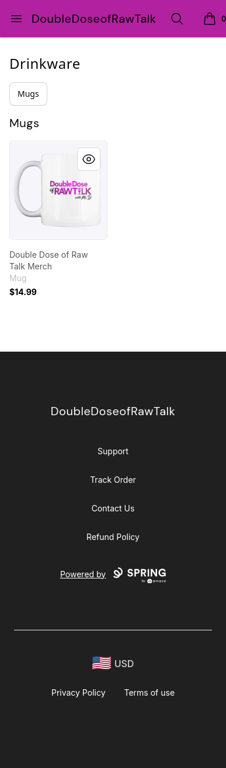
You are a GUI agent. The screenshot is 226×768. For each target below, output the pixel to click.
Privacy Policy (78, 692)
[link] (58, 190)
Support (113, 451)
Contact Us (113, 508)
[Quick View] (88, 159)
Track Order (113, 480)
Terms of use (149, 692)
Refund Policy (113, 537)
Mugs (28, 93)
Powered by (113, 575)
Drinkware (45, 63)
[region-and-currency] (113, 663)
